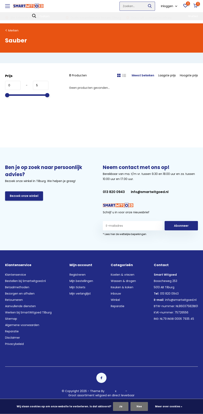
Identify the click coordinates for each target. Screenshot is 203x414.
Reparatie (12, 331)
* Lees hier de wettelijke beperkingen (124, 234)
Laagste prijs (167, 75)
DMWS (109, 391)
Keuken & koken (122, 287)
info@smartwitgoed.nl (149, 192)
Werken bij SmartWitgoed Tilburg (28, 312)
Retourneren (14, 300)
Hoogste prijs (189, 75)
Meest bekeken (143, 75)
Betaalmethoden (17, 287)
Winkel (115, 300)
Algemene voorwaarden (22, 325)
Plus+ (121, 391)
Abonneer (181, 226)
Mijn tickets (77, 287)
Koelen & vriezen (122, 275)
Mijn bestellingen (81, 281)
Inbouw (116, 294)
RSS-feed (134, 391)
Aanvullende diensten (20, 306)
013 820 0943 (114, 192)
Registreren (77, 275)
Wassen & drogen (123, 281)
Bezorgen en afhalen (20, 294)
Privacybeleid (14, 344)
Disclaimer (12, 338)
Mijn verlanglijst (80, 294)
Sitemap (11, 319)
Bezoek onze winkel (24, 196)
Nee (139, 406)
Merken (13, 30)
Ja (120, 406)
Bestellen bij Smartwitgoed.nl (25, 281)
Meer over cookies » (168, 406)
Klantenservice (15, 275)
